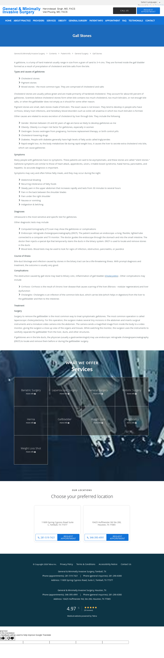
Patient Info (66, 53)
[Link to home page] (35, 10)
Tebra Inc (52, 564)
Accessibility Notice (108, 564)
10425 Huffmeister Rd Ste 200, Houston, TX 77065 (106, 523)
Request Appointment (68, 537)
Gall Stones (97, 53)
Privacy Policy (66, 564)
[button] (148, 10)
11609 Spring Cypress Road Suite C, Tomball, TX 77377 (57, 523)
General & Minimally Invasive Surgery (29, 53)
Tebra (94, 616)
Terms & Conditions (85, 564)
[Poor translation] (10, 638)
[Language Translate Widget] (152, 2)
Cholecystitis (111, 275)
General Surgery (82, 53)
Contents (53, 53)
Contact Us (126, 564)
